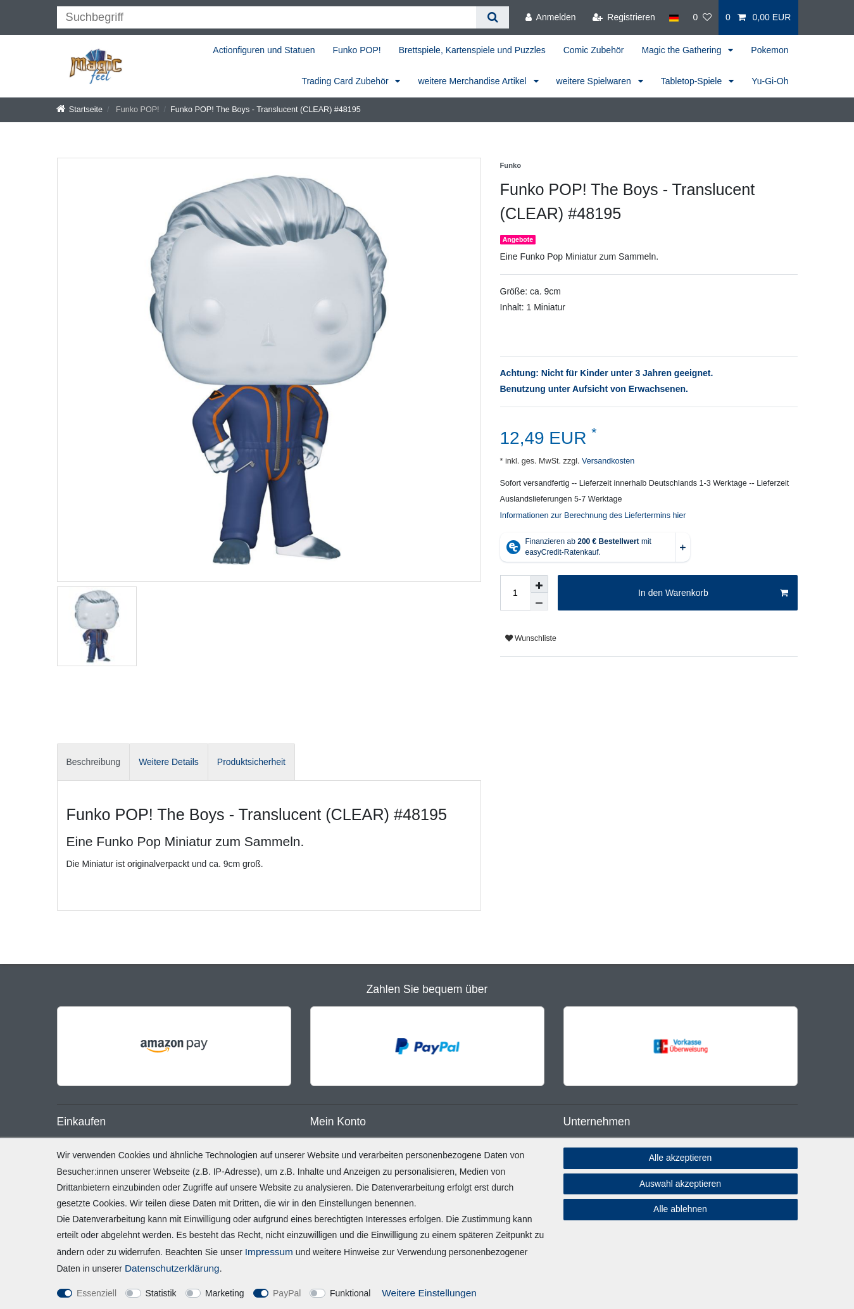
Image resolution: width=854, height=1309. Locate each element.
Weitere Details (169, 762)
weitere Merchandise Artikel (473, 81)
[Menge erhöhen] (539, 584)
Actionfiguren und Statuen (264, 50)
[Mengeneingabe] (515, 592)
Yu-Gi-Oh (769, 81)
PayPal (287, 1293)
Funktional (350, 1293)
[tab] (93, 762)
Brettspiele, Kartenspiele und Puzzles (472, 50)
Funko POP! (356, 50)
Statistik (161, 1293)
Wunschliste (530, 638)
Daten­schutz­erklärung (172, 1268)
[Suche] (492, 17)
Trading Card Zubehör (346, 81)
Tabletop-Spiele (692, 81)
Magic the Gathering (682, 50)
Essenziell (96, 1293)
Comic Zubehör (593, 50)
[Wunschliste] (702, 17)
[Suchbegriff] (267, 17)
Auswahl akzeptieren (680, 1184)
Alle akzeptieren (680, 1158)
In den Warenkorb (713, 593)
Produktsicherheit (251, 762)
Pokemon (769, 50)
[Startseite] (79, 109)
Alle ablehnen (680, 1209)
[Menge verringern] (539, 601)
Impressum (269, 1251)
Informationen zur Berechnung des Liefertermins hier (593, 515)
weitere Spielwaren (595, 81)
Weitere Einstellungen (429, 1292)
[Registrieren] (624, 17)
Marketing (224, 1293)
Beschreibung (93, 762)
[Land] (674, 17)
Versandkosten (606, 461)
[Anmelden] (550, 17)
